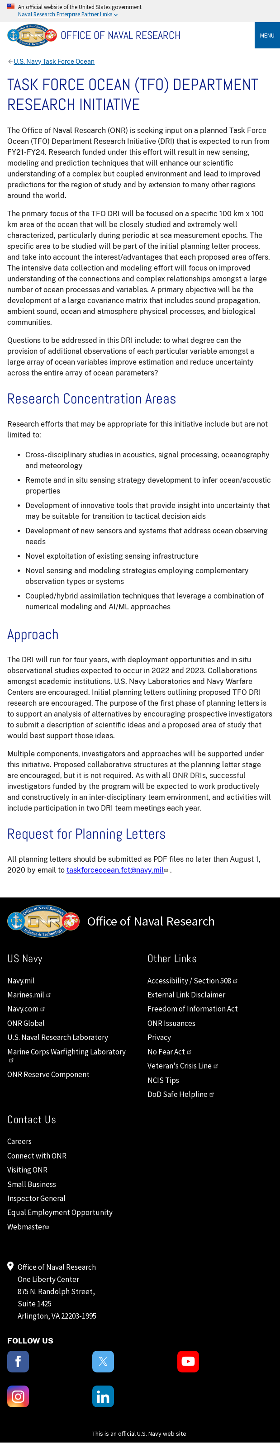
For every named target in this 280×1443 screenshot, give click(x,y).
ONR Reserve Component (48, 1074)
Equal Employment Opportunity (60, 1212)
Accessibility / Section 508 (192, 981)
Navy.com (26, 1009)
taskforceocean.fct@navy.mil (118, 870)
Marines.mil (29, 995)
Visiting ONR (27, 1170)
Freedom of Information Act (192, 1009)
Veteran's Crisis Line (183, 1066)
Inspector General (36, 1198)
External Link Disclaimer (186, 995)
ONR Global (26, 1023)
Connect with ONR (36, 1156)
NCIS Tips (163, 1080)
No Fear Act (169, 1052)
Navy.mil (21, 981)
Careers (19, 1141)
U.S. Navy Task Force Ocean (54, 61)
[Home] (143, 35)
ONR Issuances (171, 1023)
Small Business (31, 1184)
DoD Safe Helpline (181, 1094)
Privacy (159, 1037)
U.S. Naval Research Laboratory (57, 1037)
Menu (267, 35)
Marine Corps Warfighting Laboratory (66, 1055)
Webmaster (29, 1227)
